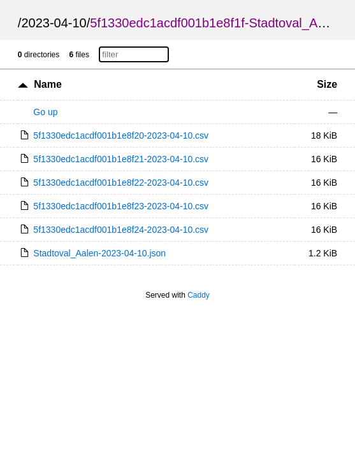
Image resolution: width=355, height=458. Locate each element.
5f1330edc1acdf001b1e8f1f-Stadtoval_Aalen (216, 23)
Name (48, 84)
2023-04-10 (53, 23)
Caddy (198, 295)
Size (327, 84)
